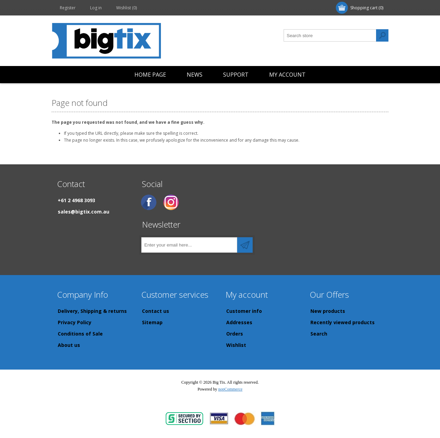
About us (69, 345)
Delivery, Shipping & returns (92, 311)
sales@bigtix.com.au (83, 211)
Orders (234, 333)
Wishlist (236, 345)
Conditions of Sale (80, 333)
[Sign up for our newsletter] (189, 245)
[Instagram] (171, 202)
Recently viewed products (342, 322)
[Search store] (330, 35)
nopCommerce (230, 389)
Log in (96, 8)
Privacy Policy (74, 322)
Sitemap (152, 322)
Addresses (239, 322)
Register (68, 8)
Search (318, 333)
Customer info (244, 311)
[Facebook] (148, 202)
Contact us (155, 311)
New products (327, 311)
